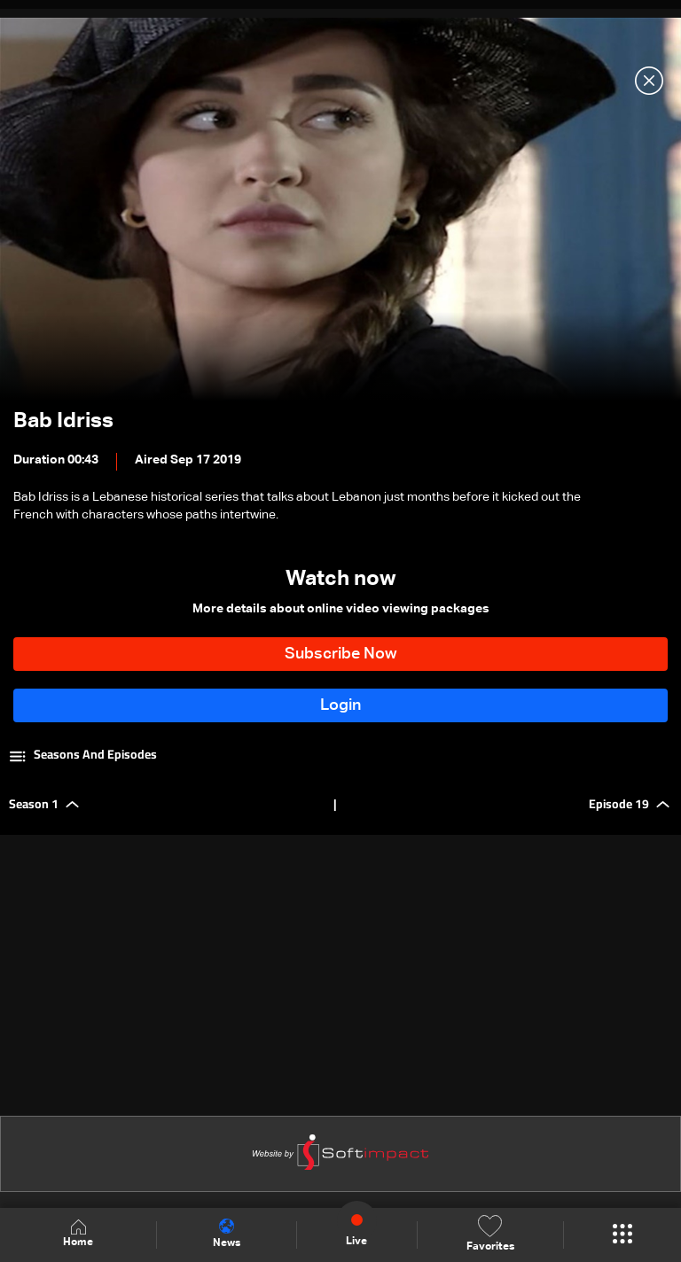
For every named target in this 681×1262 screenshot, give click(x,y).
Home (78, 1234)
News (226, 1234)
